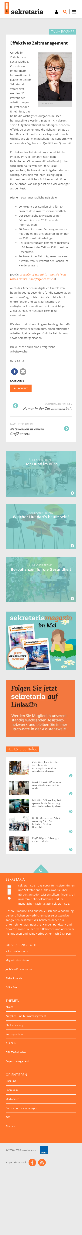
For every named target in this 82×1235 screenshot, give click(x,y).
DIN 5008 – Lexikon (16, 1052)
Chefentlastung (14, 1025)
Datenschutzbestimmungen (21, 1108)
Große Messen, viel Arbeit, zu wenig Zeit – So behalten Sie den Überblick (46, 822)
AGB (8, 1117)
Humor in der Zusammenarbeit (42, 406)
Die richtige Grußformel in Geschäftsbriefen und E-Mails (46, 785)
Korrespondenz (14, 1034)
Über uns (11, 1081)
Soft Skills (11, 1043)
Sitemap (10, 1126)
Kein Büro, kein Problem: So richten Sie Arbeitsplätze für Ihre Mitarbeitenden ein (46, 767)
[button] (14, 371)
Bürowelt (21, 388)
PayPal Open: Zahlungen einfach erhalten (46, 839)
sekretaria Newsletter (18, 951)
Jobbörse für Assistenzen (19, 969)
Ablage (9, 1007)
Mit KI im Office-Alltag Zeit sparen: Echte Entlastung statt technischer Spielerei (46, 803)
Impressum (12, 1090)
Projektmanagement (17, 1061)
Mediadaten (12, 1099)
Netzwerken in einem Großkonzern (39, 429)
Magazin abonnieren (17, 960)
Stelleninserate (14, 978)
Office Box (11, 987)
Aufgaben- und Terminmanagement (26, 1016)
